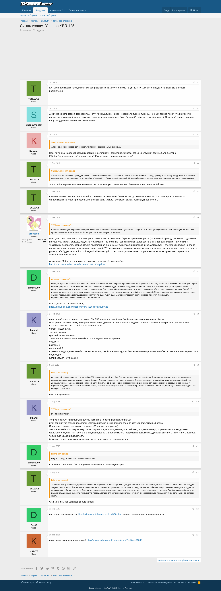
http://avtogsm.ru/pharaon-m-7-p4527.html (99, 514)
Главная (26, 10)
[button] (64, 10)
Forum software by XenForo (110, 588)
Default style (27, 582)
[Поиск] (194, 10)
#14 (197, 535)
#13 (197, 509)
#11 (197, 446)
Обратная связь (137, 582)
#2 (198, 109)
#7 (198, 271)
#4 (198, 163)
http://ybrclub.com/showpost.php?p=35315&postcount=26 (78, 306)
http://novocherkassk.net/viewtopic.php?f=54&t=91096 (114, 540)
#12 (197, 472)
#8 (198, 314)
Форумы (40, 10)
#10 (197, 402)
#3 (198, 135)
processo (34, 233)
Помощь (182, 582)
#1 (198, 82)
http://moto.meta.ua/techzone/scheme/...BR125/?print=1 (77, 264)
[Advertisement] (110, 56)
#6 (198, 217)
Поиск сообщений (48, 15)
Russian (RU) (43, 582)
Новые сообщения (28, 15)
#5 (198, 191)
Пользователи (76, 10)
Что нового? (56, 10)
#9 (198, 365)
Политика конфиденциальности (161, 582)
